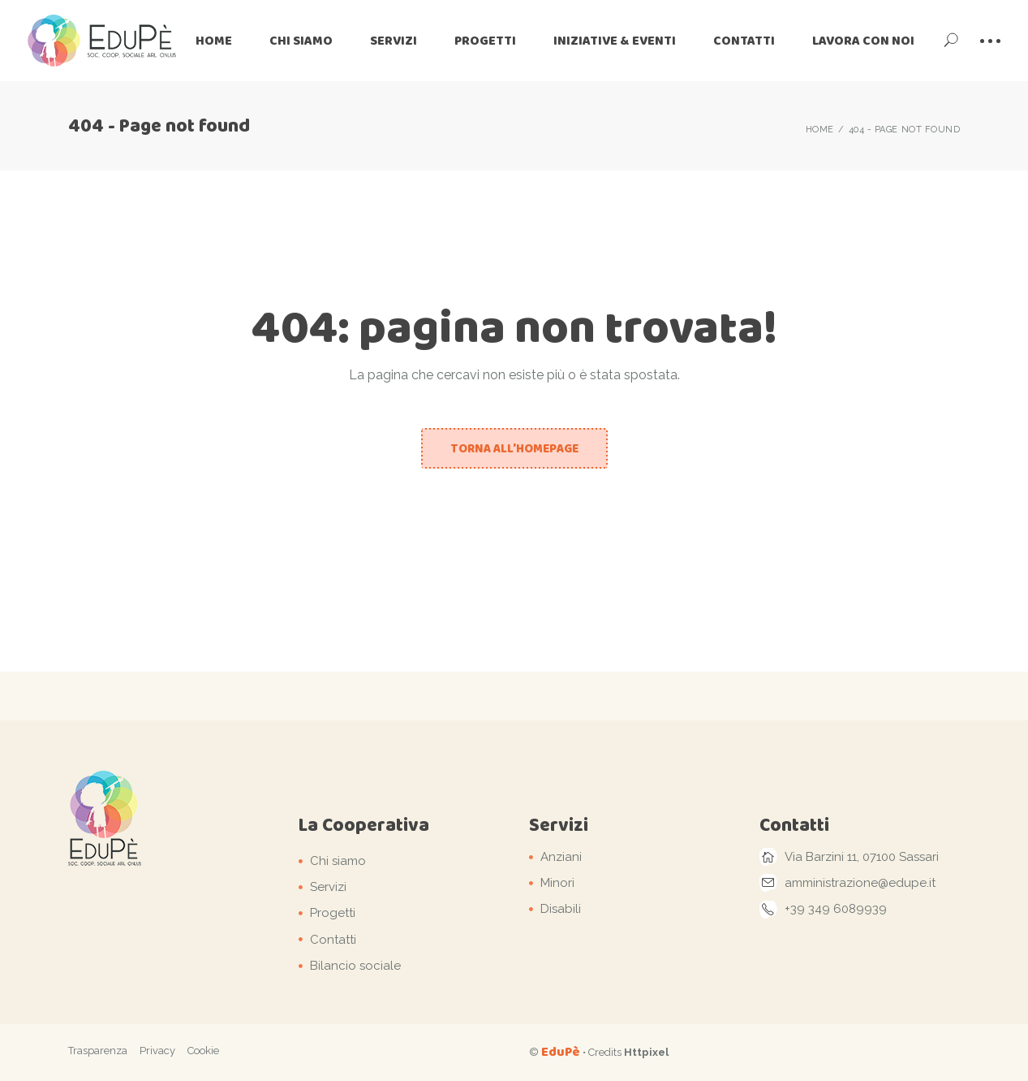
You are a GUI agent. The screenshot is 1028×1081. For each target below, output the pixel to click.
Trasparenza (97, 1050)
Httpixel (646, 1052)
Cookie (203, 1050)
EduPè (560, 1051)
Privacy (157, 1050)
